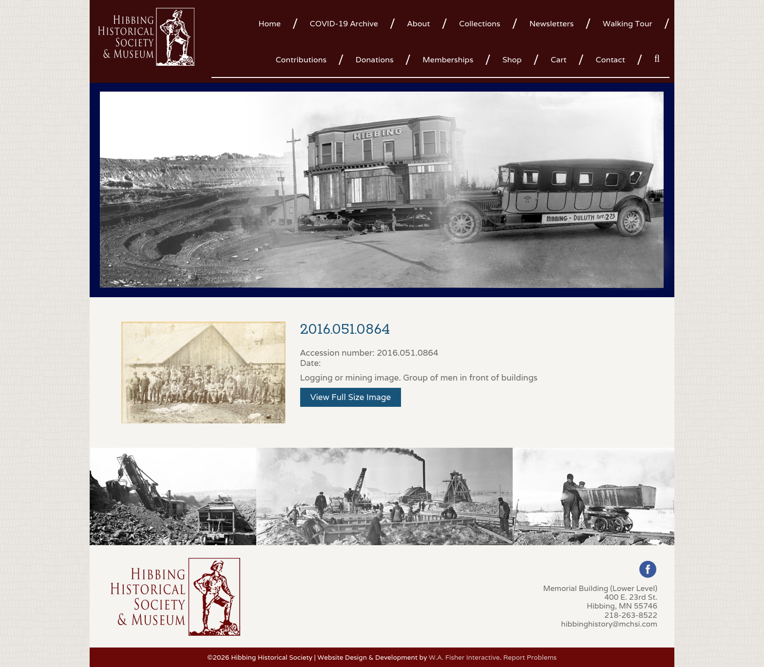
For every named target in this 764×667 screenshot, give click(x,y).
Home (269, 24)
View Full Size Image (350, 397)
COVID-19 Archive (344, 24)
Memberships (447, 60)
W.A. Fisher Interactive (464, 657)
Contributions (301, 60)
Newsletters (551, 24)
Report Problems (530, 657)
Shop (511, 60)
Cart (558, 60)
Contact (610, 60)
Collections (479, 24)
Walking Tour (627, 24)
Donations (375, 60)
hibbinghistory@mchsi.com (609, 624)
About (418, 24)
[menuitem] (273, 23)
